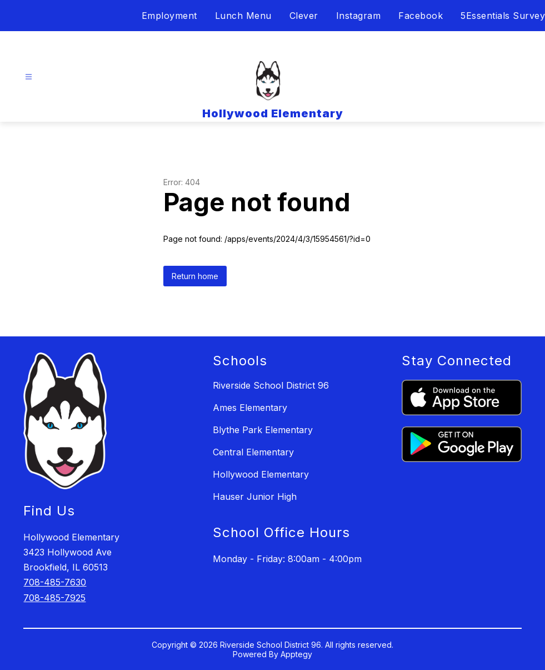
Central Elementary (253, 452)
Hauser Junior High (255, 496)
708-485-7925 (54, 597)
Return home (195, 276)
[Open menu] (28, 77)
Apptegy (296, 654)
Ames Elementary (250, 407)
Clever (303, 15)
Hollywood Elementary (261, 474)
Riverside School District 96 (271, 385)
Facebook (420, 15)
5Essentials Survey (503, 15)
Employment (169, 15)
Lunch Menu (243, 15)
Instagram (358, 15)
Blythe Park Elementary (263, 429)
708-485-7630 (54, 582)
